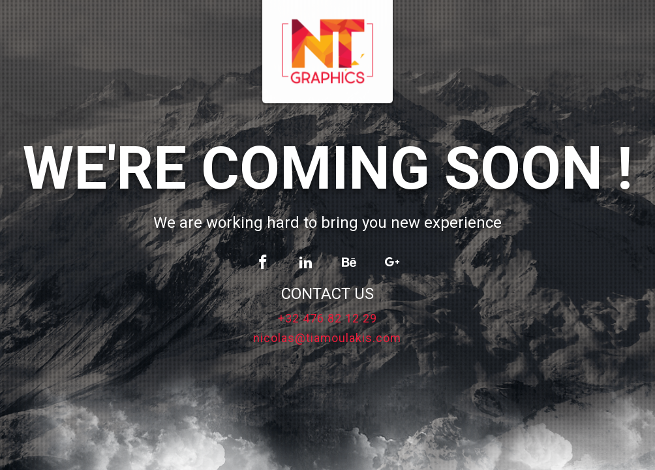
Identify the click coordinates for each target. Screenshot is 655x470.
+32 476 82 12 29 (327, 318)
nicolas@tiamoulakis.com (327, 338)
